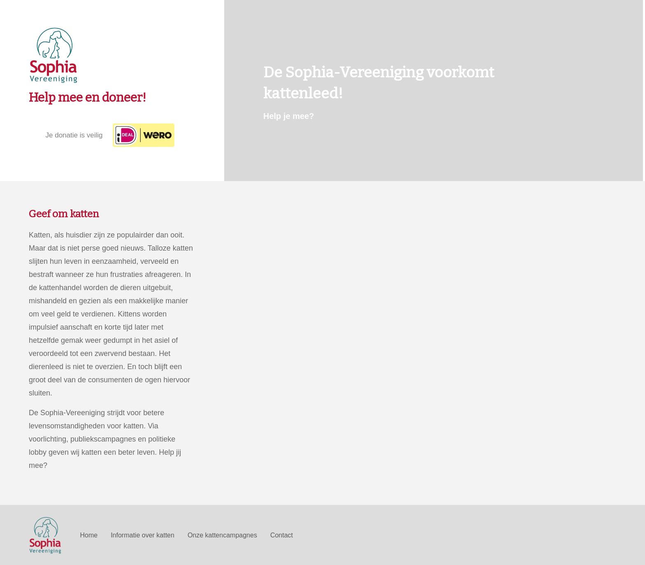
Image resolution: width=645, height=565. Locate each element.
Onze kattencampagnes (222, 535)
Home (88, 535)
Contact (281, 535)
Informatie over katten (142, 535)
